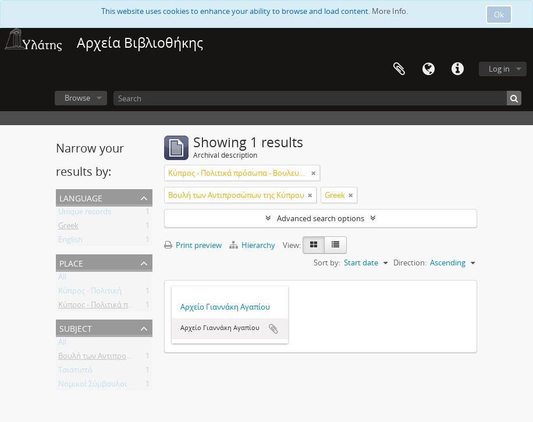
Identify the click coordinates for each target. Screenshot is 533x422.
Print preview (193, 245)
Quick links (457, 69)
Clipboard (399, 69)
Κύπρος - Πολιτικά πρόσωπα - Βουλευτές (129, 307)
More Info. (390, 11)
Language (428, 69)
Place (71, 262)
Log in (499, 68)
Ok (499, 14)
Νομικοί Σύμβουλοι (92, 386)
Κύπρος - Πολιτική (90, 293)
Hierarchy (253, 245)
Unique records (84, 213)
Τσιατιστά (75, 372)
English (70, 241)
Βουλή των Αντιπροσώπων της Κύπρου (126, 358)
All (62, 279)
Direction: (410, 262)
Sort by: (327, 262)
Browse (77, 98)
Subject (75, 327)
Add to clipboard (273, 329)
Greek (68, 227)
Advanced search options (320, 218)
